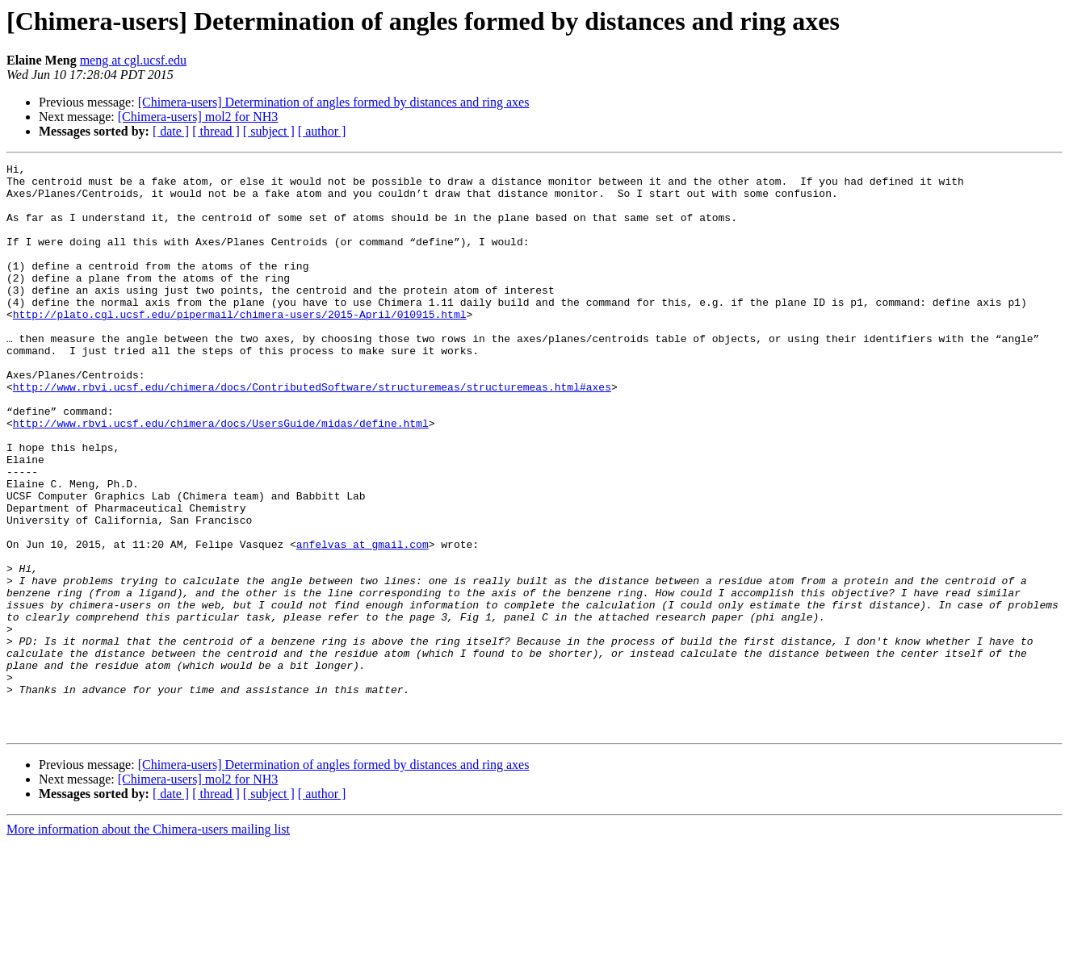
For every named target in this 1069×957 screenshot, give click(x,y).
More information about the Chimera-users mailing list (148, 943)
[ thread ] (216, 131)
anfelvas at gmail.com (362, 621)
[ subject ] (269, 131)
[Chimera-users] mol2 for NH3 (198, 116)
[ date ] (171, 131)
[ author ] (322, 131)
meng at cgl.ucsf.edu (133, 60)
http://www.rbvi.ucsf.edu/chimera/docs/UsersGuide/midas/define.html (221, 476)
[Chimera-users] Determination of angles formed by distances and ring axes (334, 102)
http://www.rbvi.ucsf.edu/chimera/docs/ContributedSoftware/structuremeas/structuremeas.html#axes (312, 432)
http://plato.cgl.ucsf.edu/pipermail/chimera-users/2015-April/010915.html (240, 345)
